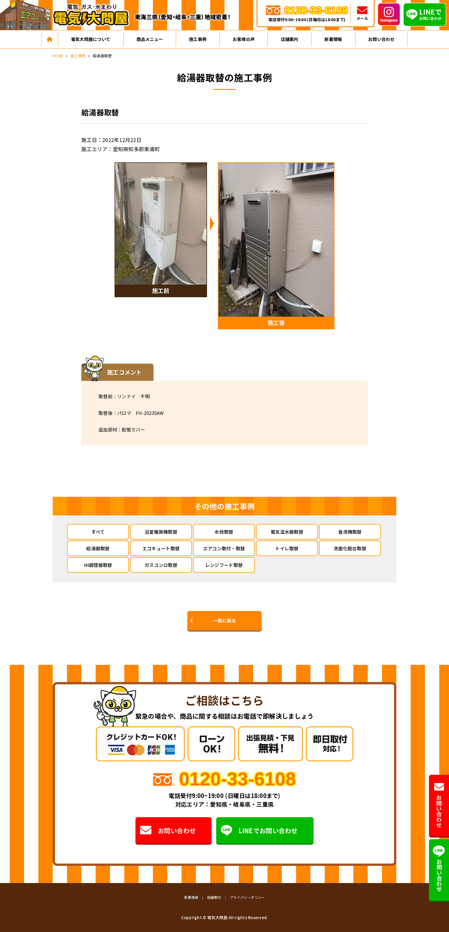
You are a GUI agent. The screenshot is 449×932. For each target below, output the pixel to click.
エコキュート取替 (161, 548)
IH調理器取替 (98, 564)
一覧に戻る (224, 620)
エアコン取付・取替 (224, 548)
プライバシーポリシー (247, 897)
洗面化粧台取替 (350, 548)
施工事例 (197, 39)
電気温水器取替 (287, 531)
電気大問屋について (90, 39)
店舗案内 (289, 39)
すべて (98, 531)
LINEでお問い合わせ (259, 830)
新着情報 (333, 39)
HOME (58, 55)
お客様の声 (244, 39)
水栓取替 (223, 531)
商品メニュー (150, 39)
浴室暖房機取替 (161, 531)
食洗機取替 (349, 531)
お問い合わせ (381, 39)
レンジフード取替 (224, 564)
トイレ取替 (286, 548)
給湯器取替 (97, 548)
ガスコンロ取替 (161, 564)
